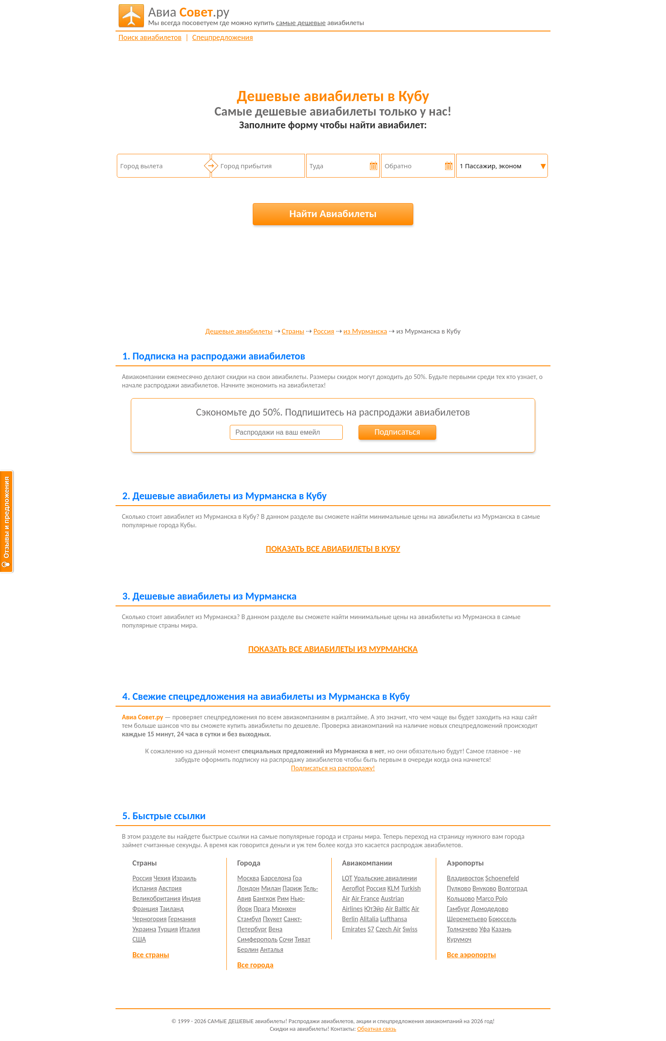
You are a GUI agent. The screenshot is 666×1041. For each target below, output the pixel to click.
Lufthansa (393, 919)
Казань (501, 929)
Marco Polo (492, 898)
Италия (190, 929)
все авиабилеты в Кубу (333, 548)
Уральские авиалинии (385, 878)
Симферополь (257, 939)
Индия (191, 898)
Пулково (459, 888)
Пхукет (272, 919)
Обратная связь (376, 1029)
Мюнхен (283, 909)
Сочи (286, 939)
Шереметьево (467, 919)
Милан (271, 888)
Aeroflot (353, 888)
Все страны (151, 954)
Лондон (248, 888)
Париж (292, 888)
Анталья (271, 949)
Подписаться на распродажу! (333, 768)
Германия (182, 919)
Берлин (248, 949)
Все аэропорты (471, 954)
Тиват (302, 939)
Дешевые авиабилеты (239, 331)
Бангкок (264, 898)
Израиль (184, 878)
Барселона (276, 878)
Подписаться (397, 432)
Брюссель (502, 919)
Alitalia (369, 919)
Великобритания (157, 898)
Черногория (150, 919)
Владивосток (465, 878)
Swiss (410, 929)
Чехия (162, 878)
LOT (347, 878)
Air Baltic (397, 909)
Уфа (484, 929)
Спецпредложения (222, 37)
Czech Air (388, 929)
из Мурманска (365, 331)
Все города (255, 965)
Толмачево (462, 929)
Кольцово (460, 898)
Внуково (484, 888)
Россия (323, 331)
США (139, 939)
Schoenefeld (502, 878)
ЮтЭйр (374, 909)
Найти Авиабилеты (333, 213)
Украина (144, 929)
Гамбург (458, 909)
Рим (283, 898)
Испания (145, 888)
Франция (145, 909)
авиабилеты (256, 15)
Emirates (354, 929)
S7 (370, 929)
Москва (248, 878)
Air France (365, 898)
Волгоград (512, 888)
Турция (168, 929)
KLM (393, 888)
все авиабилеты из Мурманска (333, 649)
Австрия (170, 888)
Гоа (297, 878)
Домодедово (489, 909)
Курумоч (459, 939)
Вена (275, 929)
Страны (293, 331)
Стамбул (249, 919)
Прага (262, 909)
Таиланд (171, 909)
